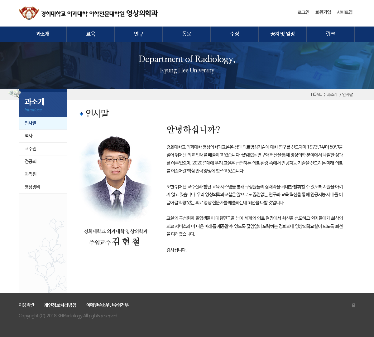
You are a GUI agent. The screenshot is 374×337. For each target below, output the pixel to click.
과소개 (43, 34)
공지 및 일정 (283, 34)
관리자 (353, 305)
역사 (28, 136)
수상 (234, 34)
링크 (330, 34)
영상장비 (32, 187)
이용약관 (26, 305)
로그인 (303, 12)
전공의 (30, 161)
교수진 (30, 148)
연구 (138, 34)
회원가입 (323, 12)
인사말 (30, 123)
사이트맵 (344, 12)
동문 (186, 34)
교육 (90, 34)
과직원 (30, 174)
